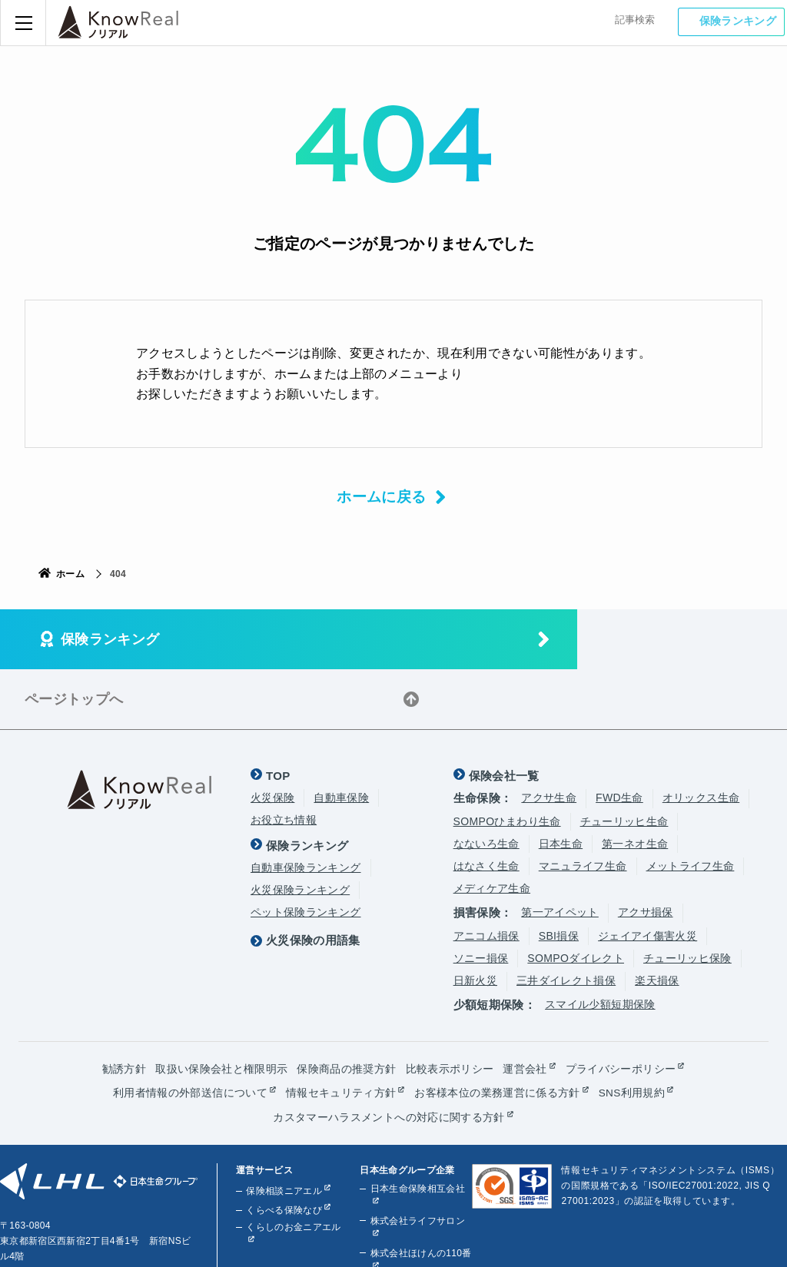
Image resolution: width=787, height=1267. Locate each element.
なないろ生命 (486, 784)
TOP (278, 715)
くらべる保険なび (283, 1149)
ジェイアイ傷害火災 (647, 876)
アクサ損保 (645, 852)
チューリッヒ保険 (687, 898)
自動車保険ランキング (306, 807)
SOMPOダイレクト (575, 898)
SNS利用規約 (631, 1033)
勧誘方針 (124, 1009)
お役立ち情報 (284, 760)
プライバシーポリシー (621, 1009)
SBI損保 (559, 876)
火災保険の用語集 (313, 877)
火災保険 (272, 737)
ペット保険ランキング (306, 852)
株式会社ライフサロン (416, 1160)
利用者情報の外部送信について (190, 1033)
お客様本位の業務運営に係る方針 (496, 1033)
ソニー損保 (481, 898)
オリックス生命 (700, 737)
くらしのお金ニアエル (292, 1166)
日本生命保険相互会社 (416, 1128)
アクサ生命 (548, 737)
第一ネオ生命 (635, 784)
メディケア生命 (491, 828)
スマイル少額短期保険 (600, 944)
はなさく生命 (486, 806)
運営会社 (524, 1009)
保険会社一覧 (504, 715)
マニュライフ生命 (583, 806)
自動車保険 (341, 737)
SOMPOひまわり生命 (507, 761)
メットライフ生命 (690, 806)
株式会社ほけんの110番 (419, 1192)
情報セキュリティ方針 (340, 1033)
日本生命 (561, 784)
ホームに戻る (379, 497)
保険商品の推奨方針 (346, 1009)
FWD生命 (619, 737)
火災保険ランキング (300, 830)
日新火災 (475, 920)
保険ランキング (739, 21)
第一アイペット (559, 852)
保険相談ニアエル (283, 1130)
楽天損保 (657, 920)
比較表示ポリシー (450, 1009)
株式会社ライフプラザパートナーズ (416, 1232)
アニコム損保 (486, 876)
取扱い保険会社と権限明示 (221, 1009)
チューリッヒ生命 (624, 761)
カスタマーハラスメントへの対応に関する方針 (388, 1056)
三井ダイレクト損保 (566, 920)
